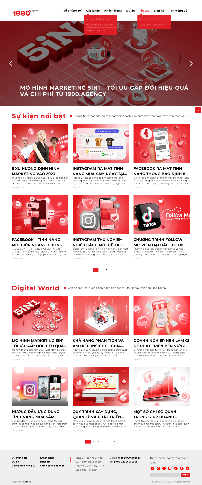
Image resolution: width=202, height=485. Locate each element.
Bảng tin (45, 461)
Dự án (130, 10)
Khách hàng (113, 10)
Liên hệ (159, 10)
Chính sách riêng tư (23, 465)
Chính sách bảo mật (52, 465)
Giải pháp (93, 10)
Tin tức (144, 10)
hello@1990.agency (129, 457)
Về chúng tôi (72, 10)
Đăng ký (185, 475)
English (27, 482)
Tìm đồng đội (178, 10)
